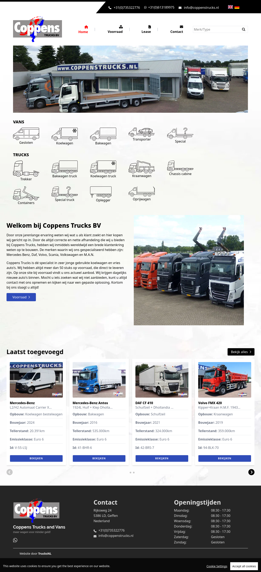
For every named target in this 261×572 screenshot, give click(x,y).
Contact (176, 29)
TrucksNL (44, 553)
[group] (36, 412)
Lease (146, 29)
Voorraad (115, 29)
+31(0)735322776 (127, 7)
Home (83, 29)
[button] (10, 472)
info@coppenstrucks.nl (201, 7)
